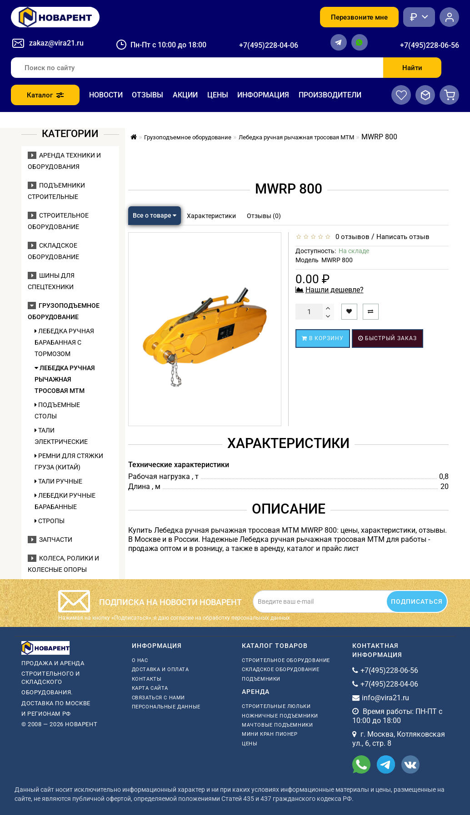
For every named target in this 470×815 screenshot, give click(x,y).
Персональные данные (166, 707)
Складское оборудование (280, 669)
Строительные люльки (276, 706)
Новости (106, 95)
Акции (185, 95)
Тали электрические (61, 436)
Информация (263, 95)
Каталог (45, 95)
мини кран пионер (270, 734)
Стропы (50, 521)
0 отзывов (351, 237)
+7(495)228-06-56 (429, 45)
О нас (140, 660)
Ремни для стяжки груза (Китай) (69, 461)
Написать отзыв (403, 237)
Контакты (147, 679)
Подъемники (261, 679)
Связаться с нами (158, 698)
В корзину (323, 338)
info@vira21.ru (385, 697)
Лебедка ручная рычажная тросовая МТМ (65, 379)
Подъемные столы (57, 410)
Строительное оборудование (286, 660)
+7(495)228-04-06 (268, 45)
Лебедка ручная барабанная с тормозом (64, 342)
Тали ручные (58, 481)
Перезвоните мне (359, 17)
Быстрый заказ (387, 338)
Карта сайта (150, 688)
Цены (217, 95)
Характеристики (211, 215)
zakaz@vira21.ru (56, 43)
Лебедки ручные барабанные (65, 501)
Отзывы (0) (264, 215)
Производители (330, 95)
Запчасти (50, 539)
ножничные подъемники (280, 716)
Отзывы (147, 95)
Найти (412, 68)
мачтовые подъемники (277, 725)
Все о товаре (154, 215)
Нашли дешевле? (334, 289)
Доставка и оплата (160, 669)
